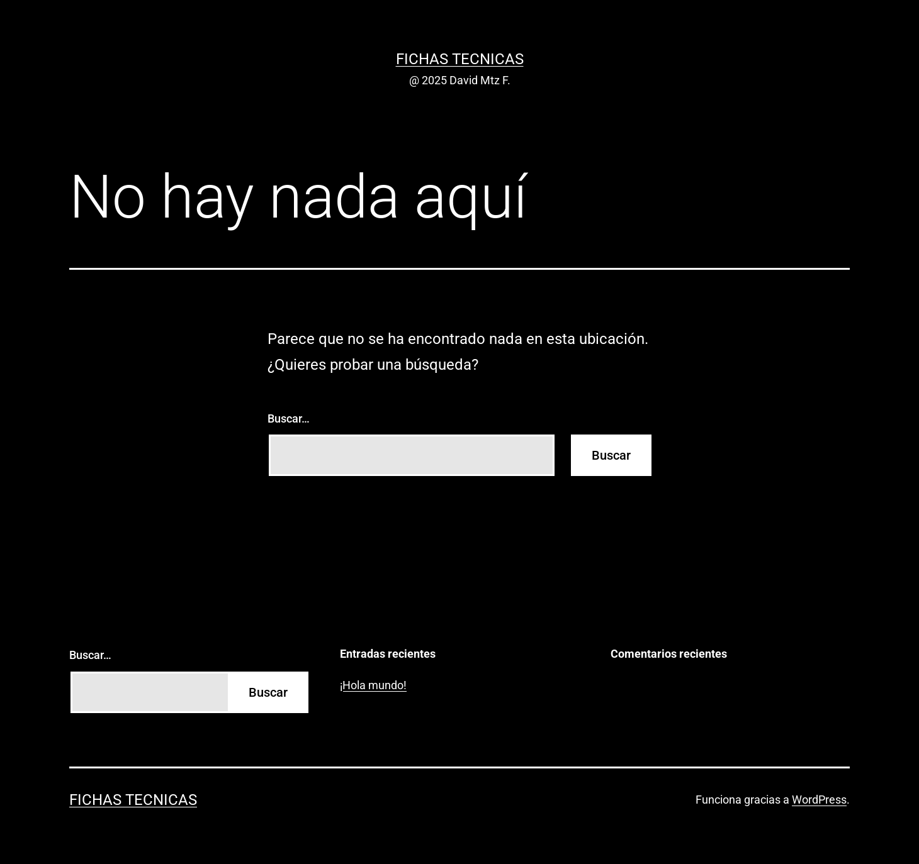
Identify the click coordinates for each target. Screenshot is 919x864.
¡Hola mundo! (373, 685)
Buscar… (289, 418)
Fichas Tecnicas (460, 59)
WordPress (819, 799)
